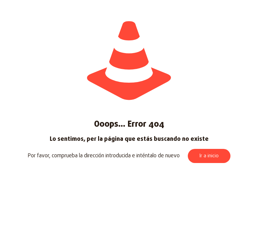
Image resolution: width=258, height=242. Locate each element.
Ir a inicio (209, 156)
